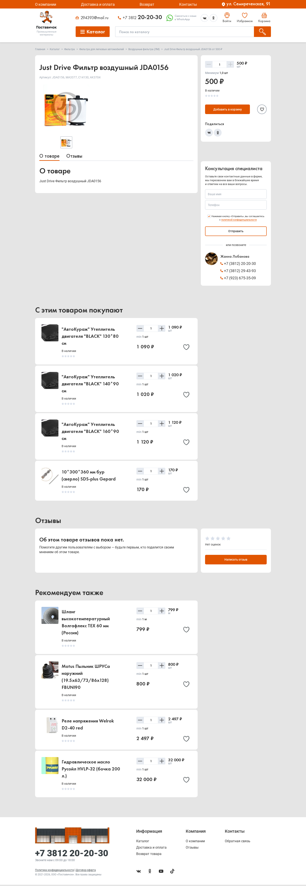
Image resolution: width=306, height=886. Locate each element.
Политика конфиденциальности (54, 871)
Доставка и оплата (98, 4)
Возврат (147, 4)
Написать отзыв (235, 560)
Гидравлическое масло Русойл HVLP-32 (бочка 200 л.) (91, 771)
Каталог (142, 842)
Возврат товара (149, 855)
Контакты (188, 4)
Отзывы (74, 156)
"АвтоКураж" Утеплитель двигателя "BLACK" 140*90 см (90, 384)
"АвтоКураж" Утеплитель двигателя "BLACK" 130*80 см (90, 336)
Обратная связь (237, 842)
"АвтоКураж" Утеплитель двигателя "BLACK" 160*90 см (90, 431)
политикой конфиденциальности (239, 219)
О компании (45, 4)
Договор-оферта (86, 871)
